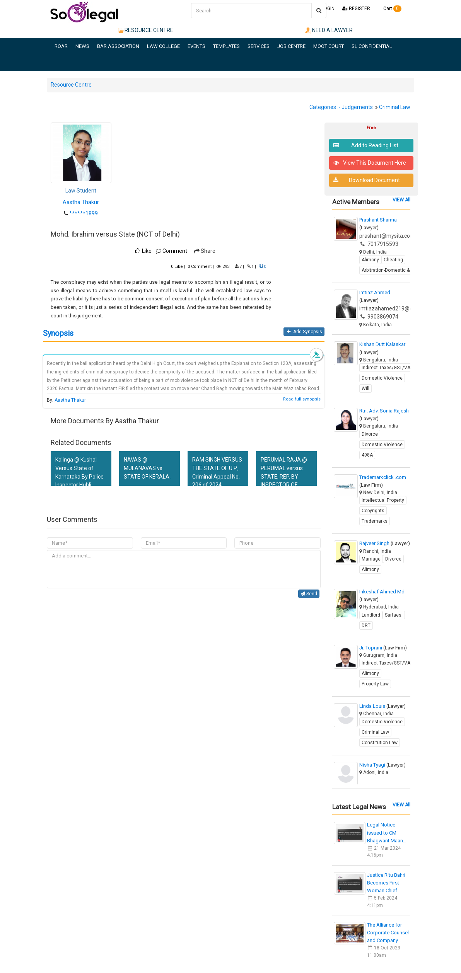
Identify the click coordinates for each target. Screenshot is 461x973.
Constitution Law (380, 742)
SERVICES (259, 46)
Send (309, 593)
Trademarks (375, 521)
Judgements (357, 107)
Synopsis (58, 333)
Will (365, 388)
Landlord (371, 615)
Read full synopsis (302, 399)
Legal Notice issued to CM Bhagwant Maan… (386, 832)
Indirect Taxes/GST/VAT (387, 367)
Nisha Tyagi (382, 765)
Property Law (375, 684)
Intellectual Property (383, 500)
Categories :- (324, 107)
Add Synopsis (304, 331)
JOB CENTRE (291, 46)
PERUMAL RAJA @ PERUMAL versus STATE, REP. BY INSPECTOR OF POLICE (284, 476)
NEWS (82, 46)
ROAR (61, 46)
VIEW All (401, 200)
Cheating (393, 259)
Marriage (371, 559)
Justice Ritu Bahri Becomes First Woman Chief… (386, 882)
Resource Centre (71, 85)
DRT (366, 625)
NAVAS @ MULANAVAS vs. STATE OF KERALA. (147, 468)
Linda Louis (382, 706)
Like (177, 266)
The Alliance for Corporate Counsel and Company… (388, 932)
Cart (389, 8)
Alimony (370, 259)
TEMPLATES (226, 46)
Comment (171, 251)
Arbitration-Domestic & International (400, 270)
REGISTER (356, 8)
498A (367, 455)
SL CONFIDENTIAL (372, 46)
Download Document (366, 180)
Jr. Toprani (383, 648)
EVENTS (196, 46)
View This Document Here (369, 163)
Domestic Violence (382, 378)
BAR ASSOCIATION (118, 46)
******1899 (83, 213)
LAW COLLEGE (163, 46)
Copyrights (373, 510)
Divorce (370, 434)
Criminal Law (394, 107)
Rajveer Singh (384, 543)
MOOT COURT (328, 46)
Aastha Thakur (81, 202)
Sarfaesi (394, 615)
